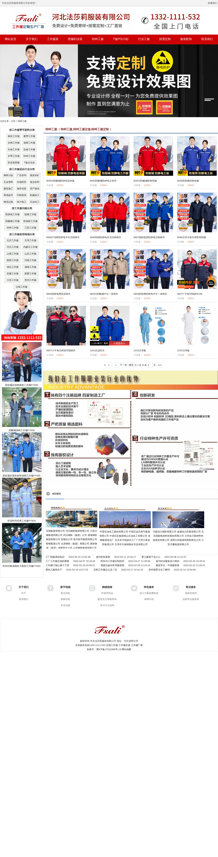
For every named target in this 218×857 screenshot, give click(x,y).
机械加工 (34, 195)
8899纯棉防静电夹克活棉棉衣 (105, 237)
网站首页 (10, 39)
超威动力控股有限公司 (189, 531)
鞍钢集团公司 (53, 543)
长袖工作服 (14, 149)
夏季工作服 (29, 136)
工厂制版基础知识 (55, 557)
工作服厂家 (137, 645)
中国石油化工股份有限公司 (114, 531)
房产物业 (34, 188)
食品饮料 (34, 182)
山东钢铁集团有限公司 (85, 547)
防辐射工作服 (30, 221)
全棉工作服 (14, 142)
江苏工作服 (13, 280)
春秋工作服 (14, 136)
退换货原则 (191, 593)
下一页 (123, 365)
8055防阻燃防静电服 (188, 180)
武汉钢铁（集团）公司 (75, 535)
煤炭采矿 (34, 175)
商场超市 (8, 195)
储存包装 (21, 188)
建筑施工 (8, 188)
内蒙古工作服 (30, 247)
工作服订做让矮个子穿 (57, 565)
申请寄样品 (107, 593)
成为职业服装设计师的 (167, 561)
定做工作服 (112, 645)
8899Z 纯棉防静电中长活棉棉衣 (63, 237)
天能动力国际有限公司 (164, 531)
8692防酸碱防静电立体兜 (103, 180)
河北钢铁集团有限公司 (77, 531)
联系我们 (207, 39)
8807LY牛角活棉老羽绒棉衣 (61, 350)
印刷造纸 (21, 195)
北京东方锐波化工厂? (126, 540)
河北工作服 (13, 247)
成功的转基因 (103, 557)
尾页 (131, 365)
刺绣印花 (149, 599)
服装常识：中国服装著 (167, 565)
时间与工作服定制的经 (112, 561)
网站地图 (126, 649)
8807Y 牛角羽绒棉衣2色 (189, 294)
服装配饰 (186, 39)
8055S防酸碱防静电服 (145, 180)
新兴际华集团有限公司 (85, 539)
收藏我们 (212, 3)
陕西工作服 (13, 260)
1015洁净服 (183, 350)
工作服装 (52, 39)
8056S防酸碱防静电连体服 (60, 180)
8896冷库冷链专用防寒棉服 (191, 237)
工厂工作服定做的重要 (57, 561)
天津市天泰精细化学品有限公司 (131, 544)
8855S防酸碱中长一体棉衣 (104, 294)
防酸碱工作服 (12, 221)
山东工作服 (30, 253)
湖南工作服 (30, 267)
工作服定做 (124, 645)
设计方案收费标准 (149, 593)
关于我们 (31, 39)
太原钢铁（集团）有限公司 (75, 543)
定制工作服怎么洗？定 (105, 569)
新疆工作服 (30, 273)
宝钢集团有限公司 (55, 531)
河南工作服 (30, 260)
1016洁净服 (140, 350)
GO (160, 365)
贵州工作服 (30, 280)
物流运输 (8, 201)
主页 (13, 121)
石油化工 (34, 201)
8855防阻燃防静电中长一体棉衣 (150, 294)
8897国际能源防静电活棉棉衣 (149, 237)
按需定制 (165, 39)
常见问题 (65, 605)
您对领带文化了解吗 (159, 569)
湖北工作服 (13, 267)
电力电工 (21, 201)
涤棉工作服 (29, 142)
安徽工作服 (13, 273)
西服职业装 (75, 39)
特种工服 (98, 39)
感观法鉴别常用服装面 (112, 565)
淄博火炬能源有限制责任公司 (185, 540)
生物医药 (21, 182)
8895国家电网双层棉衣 (58, 294)
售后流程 (65, 593)
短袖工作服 (29, 149)
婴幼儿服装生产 (54, 569)
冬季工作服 (14, 156)
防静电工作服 (12, 214)
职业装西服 (14, 162)
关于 (23, 593)
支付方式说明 (107, 605)
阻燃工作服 (30, 214)
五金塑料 (8, 182)
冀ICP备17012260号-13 (108, 649)
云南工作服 (21, 286)
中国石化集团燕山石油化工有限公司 (128, 535)
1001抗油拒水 (97, 350)
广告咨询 (21, 175)
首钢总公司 (67, 539)
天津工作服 (30, 240)
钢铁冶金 (8, 175)
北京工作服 (13, 240)
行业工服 (144, 39)
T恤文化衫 (29, 162)
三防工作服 (30, 227)
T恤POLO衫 (121, 39)
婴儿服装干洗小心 (151, 557)
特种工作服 (29, 156)
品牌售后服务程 (191, 599)
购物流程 (65, 599)
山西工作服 (13, 253)
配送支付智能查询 (107, 599)
